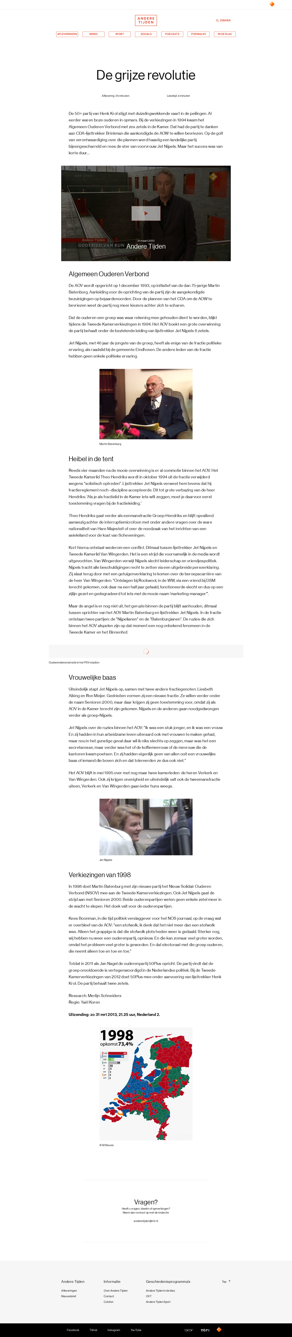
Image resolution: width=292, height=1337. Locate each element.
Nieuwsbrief (68, 1296)
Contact (109, 1296)
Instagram (114, 1330)
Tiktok (93, 1330)
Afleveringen (67, 34)
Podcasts (172, 34)
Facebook (73, 1330)
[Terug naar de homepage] (146, 20)
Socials (146, 34)
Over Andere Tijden (116, 1290)
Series (93, 34)
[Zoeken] (217, 20)
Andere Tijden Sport (158, 1302)
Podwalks (198, 34)
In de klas (225, 34)
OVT (149, 1296)
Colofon (109, 1302)
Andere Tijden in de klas (160, 1290)
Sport (119, 34)
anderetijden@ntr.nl (146, 1221)
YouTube (136, 1330)
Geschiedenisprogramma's (168, 1281)
